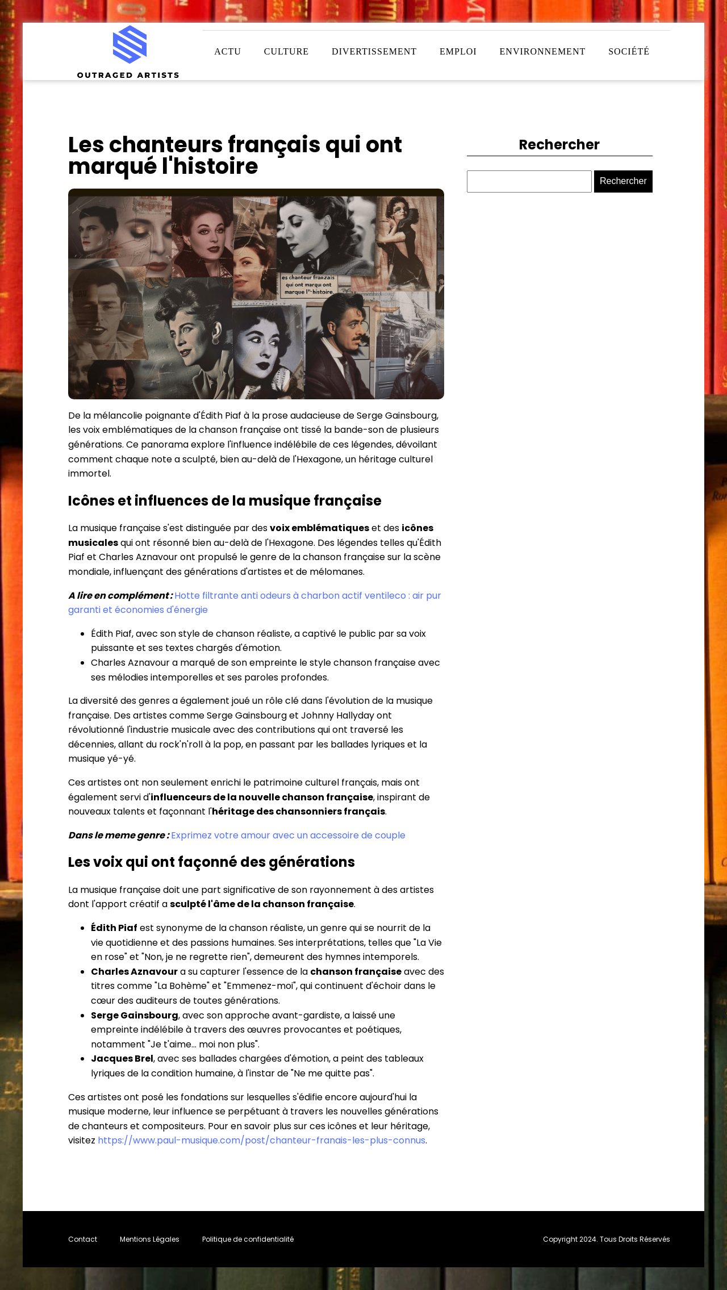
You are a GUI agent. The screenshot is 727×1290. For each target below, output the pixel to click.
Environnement (543, 51)
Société (629, 51)
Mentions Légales (149, 1239)
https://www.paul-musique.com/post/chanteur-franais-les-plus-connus (261, 1140)
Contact (82, 1239)
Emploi (458, 51)
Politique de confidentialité (248, 1239)
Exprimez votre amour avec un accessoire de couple (288, 835)
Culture (286, 51)
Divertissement (374, 51)
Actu (227, 51)
